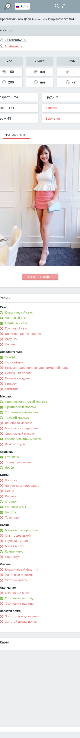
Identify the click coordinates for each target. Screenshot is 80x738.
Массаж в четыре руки (21, 428)
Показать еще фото (40, 277)
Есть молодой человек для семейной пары (36, 368)
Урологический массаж (22, 412)
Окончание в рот (17, 593)
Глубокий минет (16, 541)
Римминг (11, 389)
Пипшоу (11, 384)
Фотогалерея (16, 134)
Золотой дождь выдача (22, 616)
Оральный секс (16, 323)
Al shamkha (39, 19)
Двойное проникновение (23, 334)
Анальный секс (16, 318)
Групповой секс (16, 328)
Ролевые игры (15, 507)
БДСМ (9, 491)
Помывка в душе (17, 378)
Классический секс (19, 312)
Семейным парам (18, 373)
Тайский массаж (17, 418)
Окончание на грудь (19, 598)
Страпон (11, 501)
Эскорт (10, 357)
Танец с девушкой (18, 462)
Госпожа (11, 480)
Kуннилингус (14, 551)
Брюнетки (52, 118)
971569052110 (16, 40)
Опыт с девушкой (18, 535)
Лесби (9, 467)
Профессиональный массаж (26, 402)
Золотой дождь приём (21, 621)
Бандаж (10, 512)
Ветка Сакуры (15, 444)
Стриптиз (12, 457)
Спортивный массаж (20, 433)
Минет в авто (14, 546)
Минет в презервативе (21, 530)
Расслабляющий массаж (23, 439)
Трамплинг (13, 517)
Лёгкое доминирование (22, 486)
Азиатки (51, 108)
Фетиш (10, 344)
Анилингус (12, 557)
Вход (63, 6)
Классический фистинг (21, 569)
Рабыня (10, 496)
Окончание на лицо (19, 603)
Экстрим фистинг (18, 580)
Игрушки (11, 339)
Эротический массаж (20, 407)
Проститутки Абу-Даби (15, 19)
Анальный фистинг (19, 575)
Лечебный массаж (18, 423)
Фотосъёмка (14, 362)
